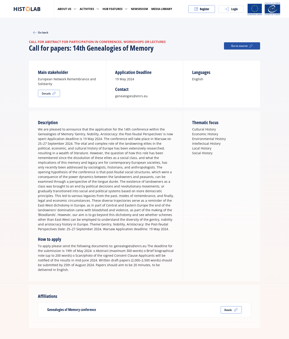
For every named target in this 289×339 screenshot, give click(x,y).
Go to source (242, 46)
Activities (89, 9)
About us (67, 9)
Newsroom (139, 9)
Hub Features (115, 9)
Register (201, 9)
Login (231, 9)
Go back (40, 32)
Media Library (161, 9)
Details (49, 93)
